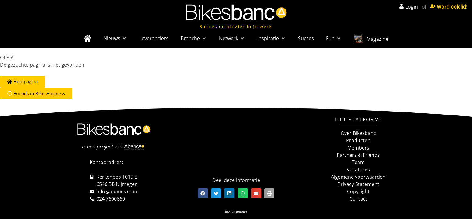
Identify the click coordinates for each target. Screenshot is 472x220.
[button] (115, 38)
